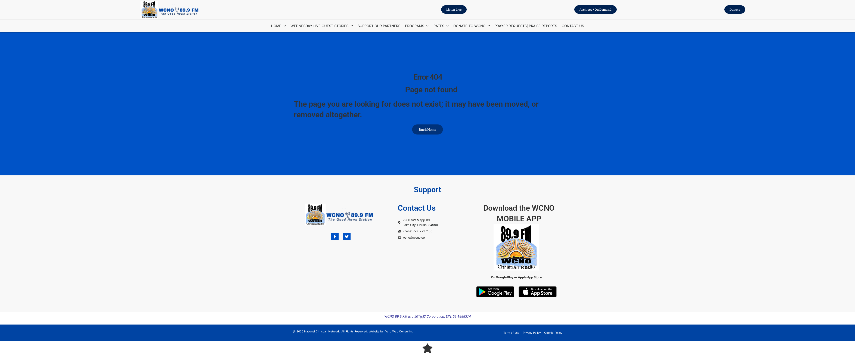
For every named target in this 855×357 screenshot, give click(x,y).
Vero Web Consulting (399, 331)
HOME (278, 25)
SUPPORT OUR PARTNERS (379, 26)
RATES (441, 25)
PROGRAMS (417, 25)
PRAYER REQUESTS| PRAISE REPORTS (526, 26)
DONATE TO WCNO (471, 25)
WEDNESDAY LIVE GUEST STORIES (321, 25)
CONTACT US (573, 26)
